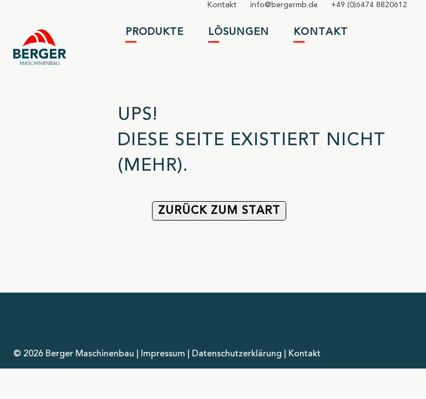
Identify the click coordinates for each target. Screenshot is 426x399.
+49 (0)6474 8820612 (369, 5)
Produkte (154, 32)
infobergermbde (284, 5)
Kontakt (222, 5)
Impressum (163, 354)
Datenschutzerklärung (237, 354)
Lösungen (238, 32)
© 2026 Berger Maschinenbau (73, 354)
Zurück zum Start (219, 211)
